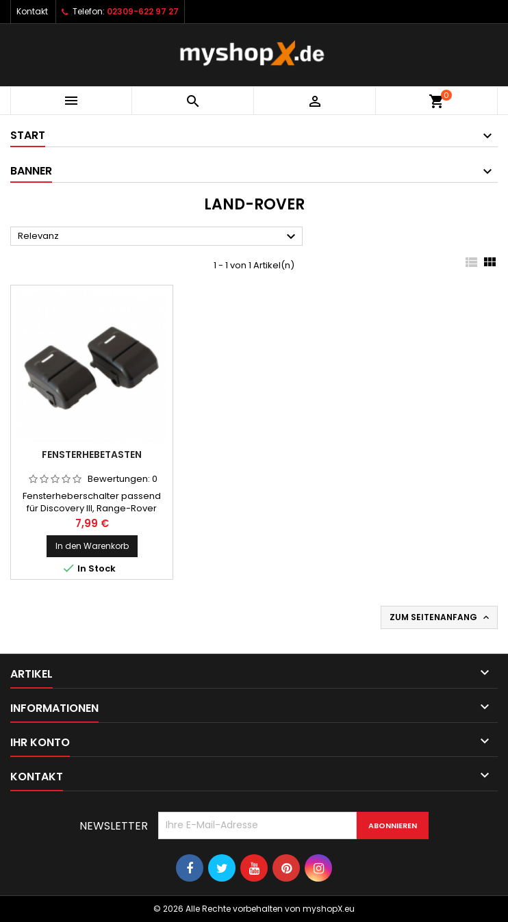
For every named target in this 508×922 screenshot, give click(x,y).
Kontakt (32, 11)
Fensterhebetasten (92, 454)
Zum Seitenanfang (441, 617)
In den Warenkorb (92, 546)
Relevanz (158, 237)
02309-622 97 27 (143, 11)
